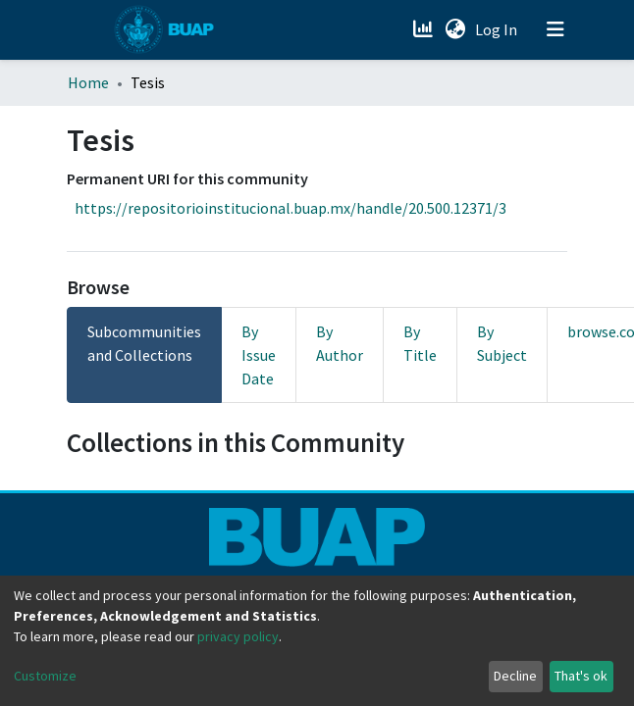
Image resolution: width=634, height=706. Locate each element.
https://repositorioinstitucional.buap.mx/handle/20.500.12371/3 (290, 208)
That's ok (581, 675)
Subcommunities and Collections (144, 343)
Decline (515, 675)
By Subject (502, 343)
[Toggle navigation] (555, 29)
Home (88, 82)
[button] (455, 29)
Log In (498, 29)
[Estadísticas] (424, 29)
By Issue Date (258, 355)
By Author (339, 343)
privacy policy (238, 636)
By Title (420, 343)
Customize (45, 675)
